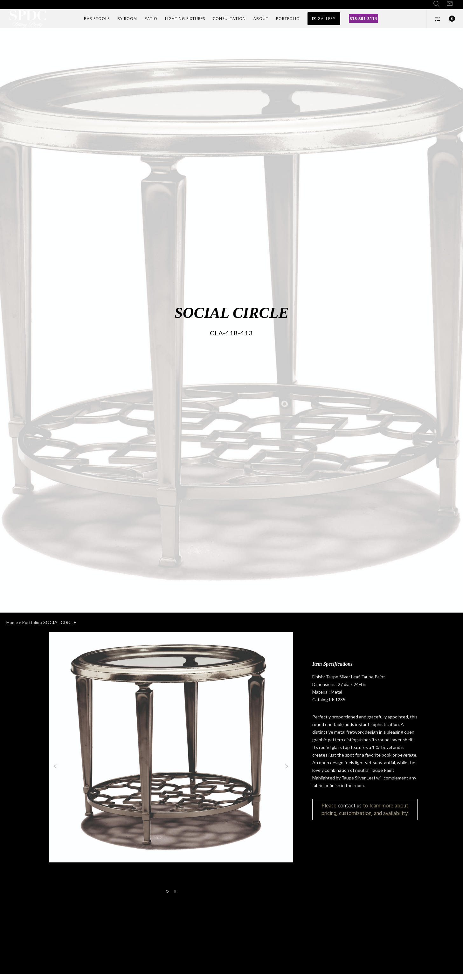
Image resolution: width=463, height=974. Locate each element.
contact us (350, 805)
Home (12, 622)
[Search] (436, 4)
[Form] (449, 4)
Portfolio (30, 622)
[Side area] (433, 18)
